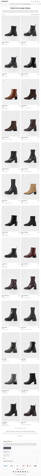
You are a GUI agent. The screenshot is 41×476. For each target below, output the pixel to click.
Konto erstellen (7, 448)
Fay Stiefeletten (5, 105)
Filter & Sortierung (35, 14)
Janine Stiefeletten (24, 390)
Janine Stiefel (4, 422)
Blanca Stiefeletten (5, 42)
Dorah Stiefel (23, 42)
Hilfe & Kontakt (6, 455)
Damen (25, 4)
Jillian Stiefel (4, 263)
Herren (29, 4)
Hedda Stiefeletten (24, 137)
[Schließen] (40, 4)
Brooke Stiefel (4, 200)
